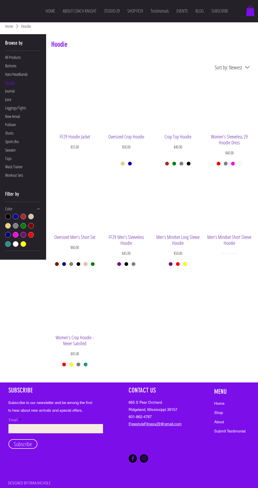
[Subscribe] (22, 444)
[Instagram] (144, 458)
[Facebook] (133, 458)
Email (13, 420)
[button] (250, 11)
